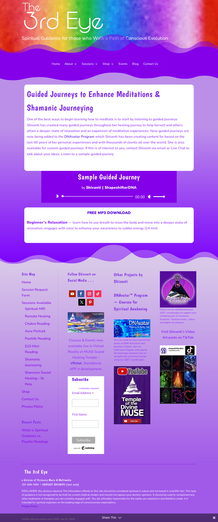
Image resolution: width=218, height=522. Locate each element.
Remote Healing (37, 316)
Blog (135, 64)
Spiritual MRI (35, 308)
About (69, 64)
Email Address (83, 393)
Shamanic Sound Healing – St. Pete (38, 378)
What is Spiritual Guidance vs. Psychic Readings (35, 436)
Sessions (88, 64)
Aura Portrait (35, 331)
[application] (109, 196)
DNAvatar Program (79, 136)
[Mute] (149, 197)
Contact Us (150, 64)
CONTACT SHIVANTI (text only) (60, 484)
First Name (79, 414)
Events (123, 64)
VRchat (76, 363)
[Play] (57, 196)
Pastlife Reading (37, 338)
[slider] (98, 196)
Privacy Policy (32, 406)
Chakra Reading (37, 323)
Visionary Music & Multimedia (54, 480)
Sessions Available (36, 303)
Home (56, 64)
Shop (106, 64)
